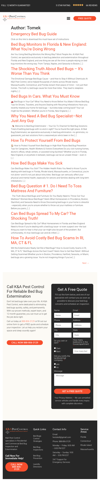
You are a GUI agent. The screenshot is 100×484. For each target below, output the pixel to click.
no (57, 367)
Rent (58, 351)
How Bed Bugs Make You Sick (37, 163)
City (56, 330)
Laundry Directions (37, 465)
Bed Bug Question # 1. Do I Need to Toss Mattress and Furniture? (46, 188)
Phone (57, 320)
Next (85, 263)
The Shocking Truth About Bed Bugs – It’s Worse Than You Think (47, 71)
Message (58, 371)
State (75, 330)
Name (57, 310)
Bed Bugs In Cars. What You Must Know (45, 96)
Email (76, 310)
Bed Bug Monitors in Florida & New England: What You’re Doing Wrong (49, 46)
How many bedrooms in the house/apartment (81, 342)
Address (77, 320)
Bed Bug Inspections (38, 448)
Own (58, 348)
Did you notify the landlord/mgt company (62, 358)
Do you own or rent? (60, 342)
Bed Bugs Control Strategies (37, 438)
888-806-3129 (28, 321)
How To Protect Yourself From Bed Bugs (45, 140)
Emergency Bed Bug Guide (34, 34)
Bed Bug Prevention (37, 457)
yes (57, 364)
